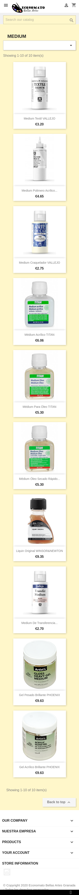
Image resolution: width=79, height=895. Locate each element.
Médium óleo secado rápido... (39, 478)
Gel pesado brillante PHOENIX (39, 695)
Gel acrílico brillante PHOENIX (39, 767)
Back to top (59, 802)
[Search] (39, 19)
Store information (20, 863)
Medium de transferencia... (39, 623)
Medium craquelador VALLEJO (39, 262)
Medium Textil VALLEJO (39, 118)
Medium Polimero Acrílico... (40, 190)
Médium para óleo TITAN (39, 406)
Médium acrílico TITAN (40, 334)
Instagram (7, 872)
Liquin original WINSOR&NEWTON (39, 551)
